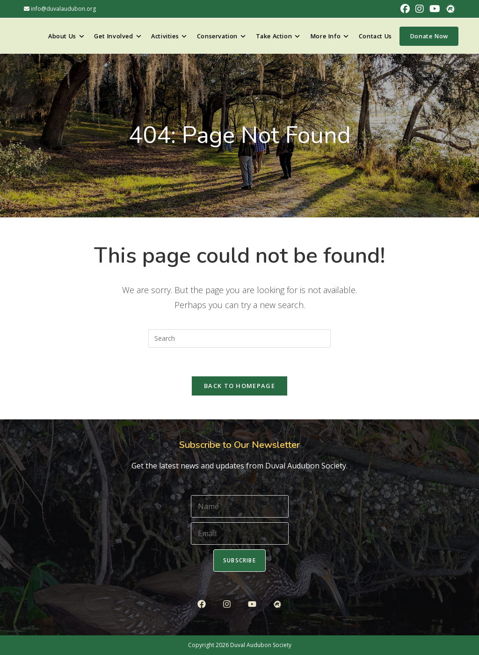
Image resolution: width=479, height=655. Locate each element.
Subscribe (239, 560)
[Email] (240, 533)
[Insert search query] (239, 338)
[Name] (240, 506)
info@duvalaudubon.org (60, 9)
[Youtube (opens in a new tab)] (435, 9)
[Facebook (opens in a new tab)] (405, 9)
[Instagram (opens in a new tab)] (420, 9)
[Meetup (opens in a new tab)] (449, 9)
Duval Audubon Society (260, 645)
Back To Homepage (239, 385)
